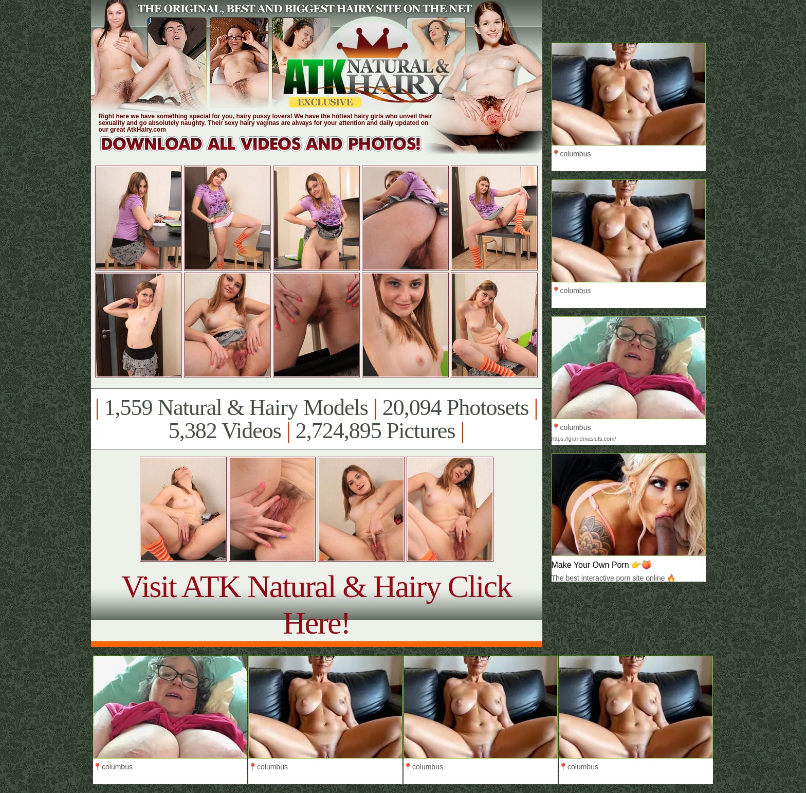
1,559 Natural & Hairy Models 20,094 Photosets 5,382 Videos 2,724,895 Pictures (316, 419)
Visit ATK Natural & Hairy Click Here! (316, 604)
